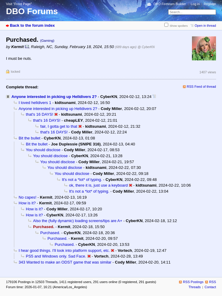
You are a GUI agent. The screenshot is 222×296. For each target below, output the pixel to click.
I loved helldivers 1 (35, 102)
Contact (210, 287)
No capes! (27, 197)
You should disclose (43, 150)
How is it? (27, 203)
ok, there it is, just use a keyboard (98, 185)
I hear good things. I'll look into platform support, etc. (64, 250)
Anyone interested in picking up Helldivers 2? (54, 96)
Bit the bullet (29, 138)
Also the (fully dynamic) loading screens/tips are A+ (77, 220)
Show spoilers (179, 25)
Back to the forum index (32, 25)
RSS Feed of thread (201, 86)
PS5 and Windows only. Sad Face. (56, 256)
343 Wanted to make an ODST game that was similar (65, 262)
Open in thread (205, 25)
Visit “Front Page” (19, 4)
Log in (195, 4)
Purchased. (50, 232)
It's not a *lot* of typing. (82, 179)
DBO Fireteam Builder (170, 4)
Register (210, 4)
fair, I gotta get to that (58, 126)
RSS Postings (193, 282)
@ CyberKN (146, 47)
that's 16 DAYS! (39, 114)
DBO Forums (32, 11)
